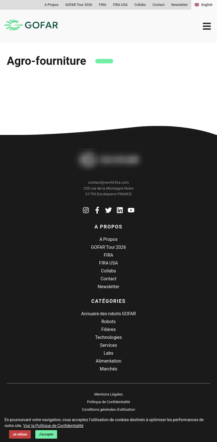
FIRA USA (120, 5)
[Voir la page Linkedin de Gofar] (119, 211)
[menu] (206, 26)
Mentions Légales (108, 394)
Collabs (140, 5)
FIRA (102, 5)
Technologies (108, 337)
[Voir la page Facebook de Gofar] (97, 211)
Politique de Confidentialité (108, 401)
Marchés (108, 369)
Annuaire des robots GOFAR (108, 314)
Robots (108, 322)
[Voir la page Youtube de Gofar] (131, 211)
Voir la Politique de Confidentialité (53, 425)
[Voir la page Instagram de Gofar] (86, 211)
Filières (108, 329)
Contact (158, 5)
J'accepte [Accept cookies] (46, 434)
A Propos (51, 5)
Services (108, 345)
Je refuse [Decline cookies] (20, 434)
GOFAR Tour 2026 (78, 5)
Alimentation (108, 361)
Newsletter (179, 5)
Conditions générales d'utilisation (108, 409)
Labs (109, 353)
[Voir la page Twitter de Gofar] (108, 211)
